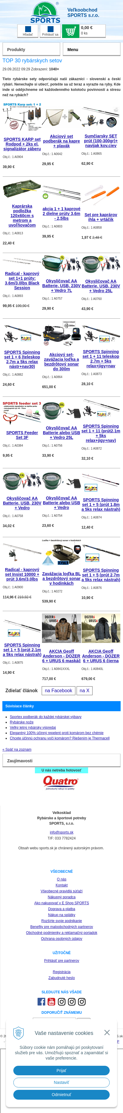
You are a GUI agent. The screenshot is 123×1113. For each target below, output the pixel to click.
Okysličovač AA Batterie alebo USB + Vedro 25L (61, 433)
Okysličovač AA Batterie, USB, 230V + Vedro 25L (101, 286)
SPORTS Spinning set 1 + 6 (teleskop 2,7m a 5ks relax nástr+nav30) (22, 359)
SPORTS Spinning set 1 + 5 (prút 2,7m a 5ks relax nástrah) (101, 575)
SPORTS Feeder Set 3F (22, 435)
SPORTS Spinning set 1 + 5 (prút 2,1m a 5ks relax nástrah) (22, 650)
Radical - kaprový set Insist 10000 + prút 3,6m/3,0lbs (22, 574)
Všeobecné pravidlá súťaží (62, 891)
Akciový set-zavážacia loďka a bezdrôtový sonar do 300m (61, 361)
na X (85, 690)
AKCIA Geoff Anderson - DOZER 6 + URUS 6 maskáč (61, 656)
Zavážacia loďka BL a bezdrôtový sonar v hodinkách (61, 578)
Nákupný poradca (61, 897)
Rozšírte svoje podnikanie (61, 921)
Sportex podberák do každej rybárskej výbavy (45, 717)
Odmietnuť (61, 1094)
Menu (72, 49)
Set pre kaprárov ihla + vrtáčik (101, 217)
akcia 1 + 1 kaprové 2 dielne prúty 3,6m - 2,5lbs (61, 213)
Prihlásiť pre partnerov (61, 961)
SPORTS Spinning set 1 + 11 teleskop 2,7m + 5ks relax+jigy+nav (100, 358)
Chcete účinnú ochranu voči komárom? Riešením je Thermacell (59, 738)
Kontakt (62, 885)
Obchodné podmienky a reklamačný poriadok (61, 933)
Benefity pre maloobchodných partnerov (61, 927)
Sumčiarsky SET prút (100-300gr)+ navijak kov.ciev (101, 141)
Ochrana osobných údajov (61, 939)
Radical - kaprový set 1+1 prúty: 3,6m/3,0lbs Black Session (22, 280)
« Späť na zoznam (16, 749)
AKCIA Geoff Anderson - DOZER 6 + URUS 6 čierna (101, 656)
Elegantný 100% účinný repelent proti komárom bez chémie (56, 733)
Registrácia (61, 972)
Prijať (61, 1070)
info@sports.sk (62, 832)
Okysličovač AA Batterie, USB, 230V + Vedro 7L (61, 286)
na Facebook (58, 690)
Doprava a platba (61, 909)
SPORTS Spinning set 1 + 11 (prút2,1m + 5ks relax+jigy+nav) (101, 433)
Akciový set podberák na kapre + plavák (61, 141)
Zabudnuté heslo (61, 978)
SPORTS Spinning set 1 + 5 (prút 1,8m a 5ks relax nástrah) (101, 504)
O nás (61, 879)
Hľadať (28, 31)
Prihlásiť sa (50, 31)
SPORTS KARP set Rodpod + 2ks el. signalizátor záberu (22, 144)
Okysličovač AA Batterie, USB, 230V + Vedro (22, 503)
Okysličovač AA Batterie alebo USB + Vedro (61, 503)
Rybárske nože (21, 722)
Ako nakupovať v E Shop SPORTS (61, 903)
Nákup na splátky (61, 915)
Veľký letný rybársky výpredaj (33, 727)
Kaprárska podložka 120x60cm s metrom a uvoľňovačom (22, 215)
